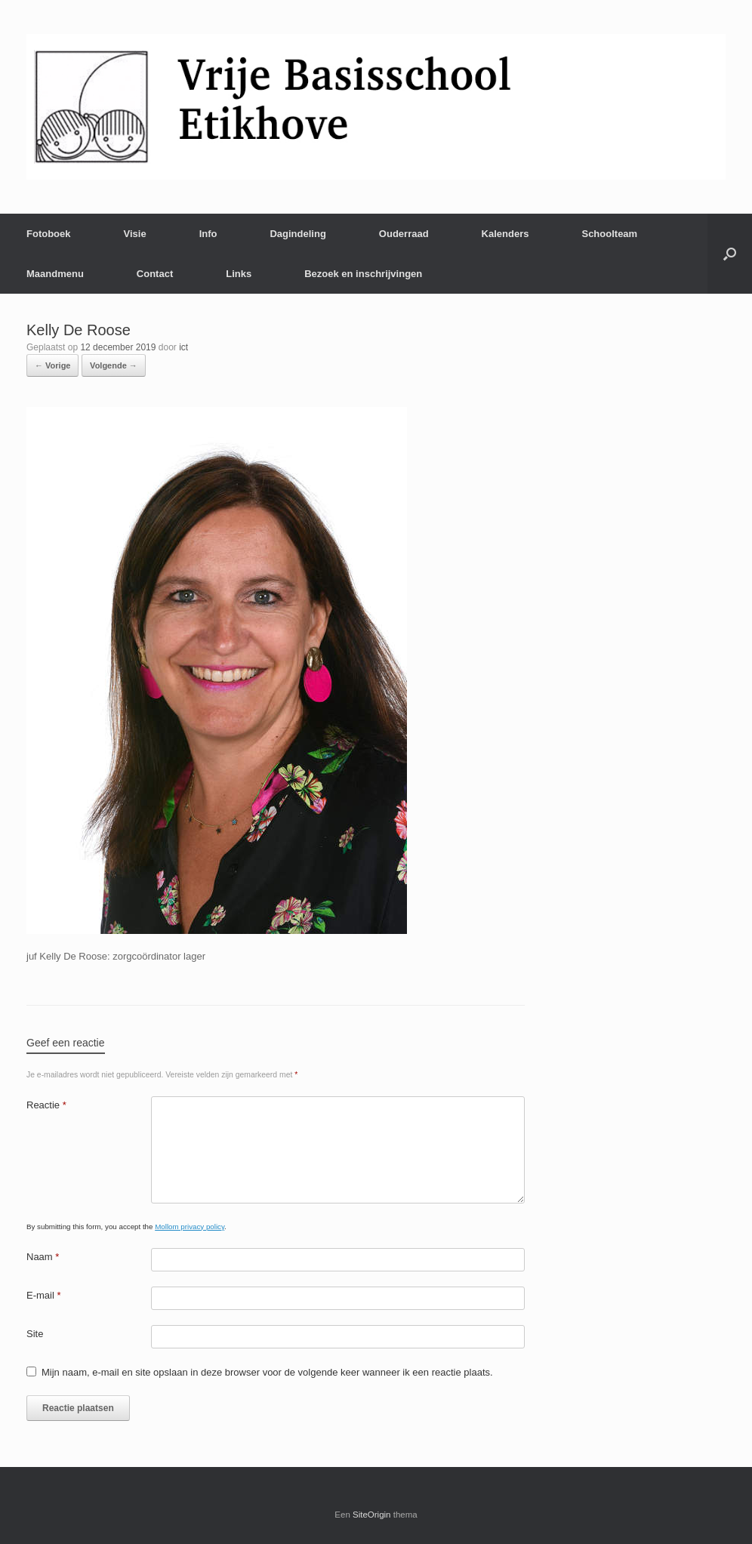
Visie (135, 233)
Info (208, 233)
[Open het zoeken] (729, 254)
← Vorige (52, 365)
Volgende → (113, 365)
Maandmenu (55, 273)
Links (238, 273)
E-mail (43, 1295)
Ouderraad (404, 233)
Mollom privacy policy (189, 1226)
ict (183, 347)
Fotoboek (48, 233)
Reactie (46, 1105)
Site (34, 1333)
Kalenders (505, 233)
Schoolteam (609, 233)
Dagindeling (297, 233)
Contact (155, 273)
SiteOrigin (372, 1514)
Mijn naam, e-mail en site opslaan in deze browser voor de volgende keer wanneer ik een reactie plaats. (267, 1372)
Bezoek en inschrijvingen (363, 273)
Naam (42, 1256)
